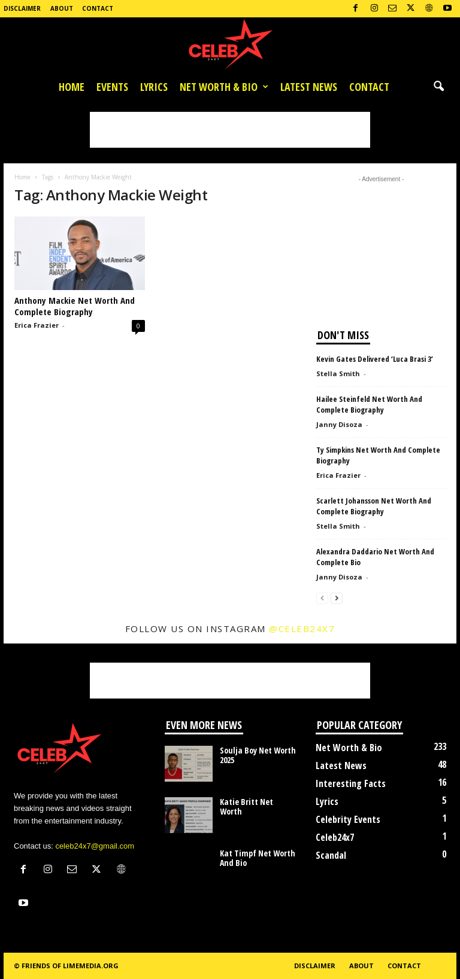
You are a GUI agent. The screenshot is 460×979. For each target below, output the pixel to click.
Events (112, 87)
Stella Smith (338, 373)
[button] (438, 87)
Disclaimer (22, 8)
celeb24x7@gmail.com (94, 845)
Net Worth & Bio (224, 87)
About (61, 8)
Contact (97, 8)
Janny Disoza (339, 424)
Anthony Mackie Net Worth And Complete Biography (74, 306)
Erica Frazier (36, 325)
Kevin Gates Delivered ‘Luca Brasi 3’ (374, 358)
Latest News (308, 87)
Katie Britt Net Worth (246, 806)
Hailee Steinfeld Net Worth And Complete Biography (369, 404)
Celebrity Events (348, 819)
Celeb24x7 (335, 837)
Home (71, 87)
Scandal (331, 855)
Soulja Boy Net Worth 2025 (258, 755)
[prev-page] (322, 597)
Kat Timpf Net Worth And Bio (257, 857)
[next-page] (337, 597)
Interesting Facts (351, 783)
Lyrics (154, 87)
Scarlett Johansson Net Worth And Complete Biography (373, 506)
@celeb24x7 (302, 629)
